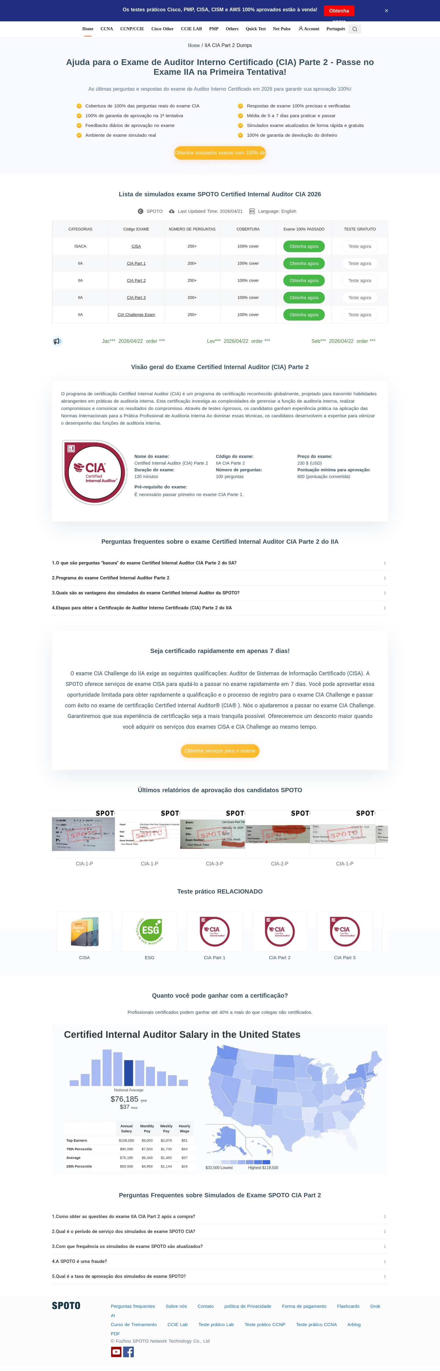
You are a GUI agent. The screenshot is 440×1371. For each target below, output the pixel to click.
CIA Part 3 (136, 297)
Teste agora (360, 246)
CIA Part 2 (136, 280)
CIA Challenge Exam (136, 314)
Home (194, 45)
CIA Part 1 (136, 263)
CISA (136, 246)
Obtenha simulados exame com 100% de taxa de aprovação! (220, 155)
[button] (220, 563)
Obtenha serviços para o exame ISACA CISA (220, 753)
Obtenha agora (339, 12)
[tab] (220, 563)
